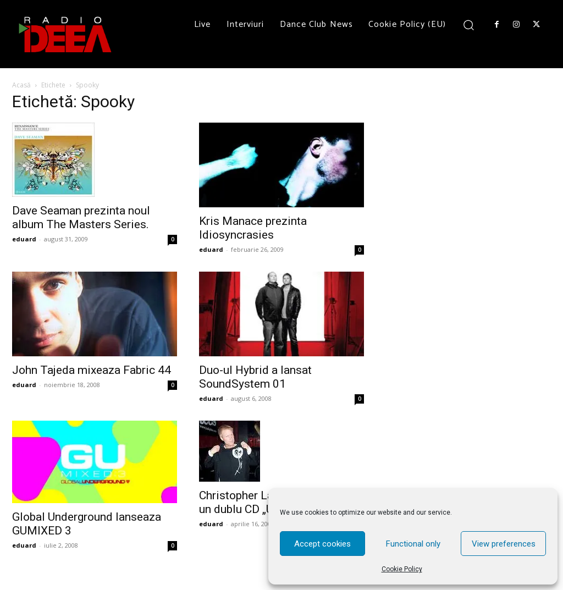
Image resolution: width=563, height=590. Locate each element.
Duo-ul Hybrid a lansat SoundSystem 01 (255, 376)
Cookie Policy (402, 569)
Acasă (21, 85)
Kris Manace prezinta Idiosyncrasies (253, 227)
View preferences (504, 544)
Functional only (413, 544)
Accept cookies (322, 544)
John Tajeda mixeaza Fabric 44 (91, 370)
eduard (24, 239)
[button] (469, 24)
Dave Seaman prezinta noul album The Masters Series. (81, 217)
